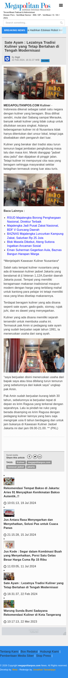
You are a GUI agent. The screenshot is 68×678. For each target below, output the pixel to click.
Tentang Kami (9, 651)
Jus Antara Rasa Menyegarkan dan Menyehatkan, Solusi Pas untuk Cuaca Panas (31, 523)
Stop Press (43, 655)
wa (39, 457)
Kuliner (45, 60)
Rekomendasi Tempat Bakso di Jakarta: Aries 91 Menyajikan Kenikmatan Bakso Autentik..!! (32, 492)
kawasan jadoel (16, 467)
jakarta (31, 467)
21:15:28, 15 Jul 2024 (20, 534)
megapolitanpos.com (39, 462)
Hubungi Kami (49, 651)
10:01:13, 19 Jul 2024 (20, 502)
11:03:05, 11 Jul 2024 (20, 566)
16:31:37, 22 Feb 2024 (20, 593)
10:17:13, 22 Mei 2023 (20, 621)
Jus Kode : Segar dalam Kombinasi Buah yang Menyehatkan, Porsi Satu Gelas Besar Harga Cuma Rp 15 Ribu (33, 555)
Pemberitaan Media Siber (17, 655)
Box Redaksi (29, 651)
